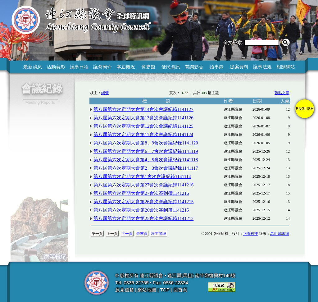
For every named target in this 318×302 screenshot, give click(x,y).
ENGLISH (304, 108)
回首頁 (180, 289)
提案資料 (239, 66)
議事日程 (79, 66)
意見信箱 (124, 289)
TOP (164, 289)
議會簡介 (102, 66)
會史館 (148, 66)
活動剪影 (56, 66)
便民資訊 (170, 66)
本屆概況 (125, 66)
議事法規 (262, 66)
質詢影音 (194, 66)
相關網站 (285, 66)
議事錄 (217, 66)
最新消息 (32, 66)
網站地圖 (147, 289)
